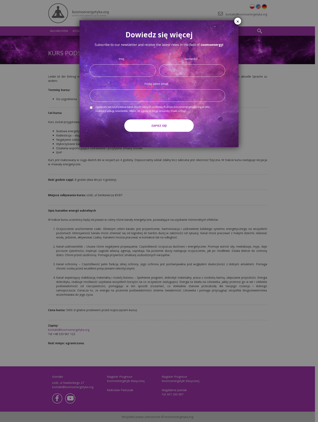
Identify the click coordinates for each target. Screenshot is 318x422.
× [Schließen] (237, 21)
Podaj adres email (157, 84)
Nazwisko (192, 59)
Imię (123, 59)
